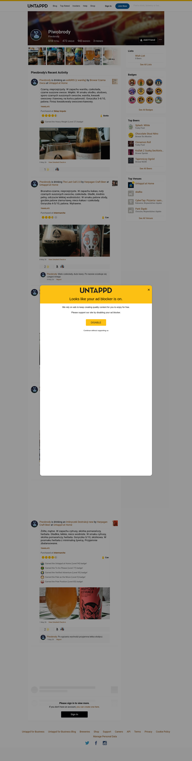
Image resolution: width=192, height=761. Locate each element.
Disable (96, 322)
